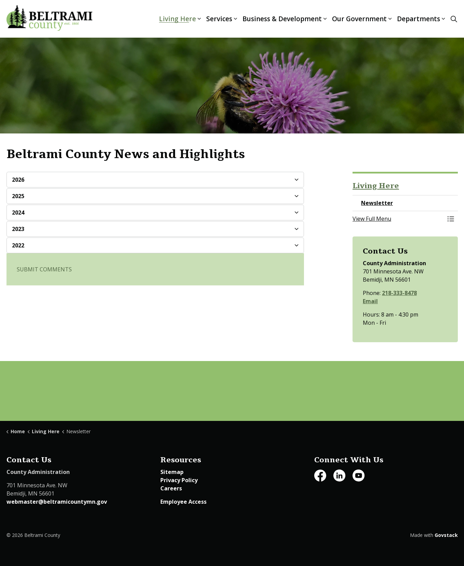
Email (370, 301)
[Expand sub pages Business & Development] (325, 19)
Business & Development (282, 18)
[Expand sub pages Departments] (443, 19)
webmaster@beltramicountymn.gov (56, 501)
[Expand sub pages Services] (235, 19)
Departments (418, 18)
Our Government (359, 18)
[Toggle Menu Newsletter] (451, 218)
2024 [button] (18, 212)
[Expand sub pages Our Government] (390, 19)
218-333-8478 (399, 293)
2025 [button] (18, 196)
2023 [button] (18, 229)
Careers (171, 488)
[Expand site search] (454, 18)
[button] (398, 218)
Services (219, 18)
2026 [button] (18, 179)
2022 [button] (18, 245)
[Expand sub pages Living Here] (199, 19)
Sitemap (172, 472)
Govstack (446, 535)
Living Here (177, 18)
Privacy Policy (179, 480)
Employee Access (183, 501)
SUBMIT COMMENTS (44, 269)
